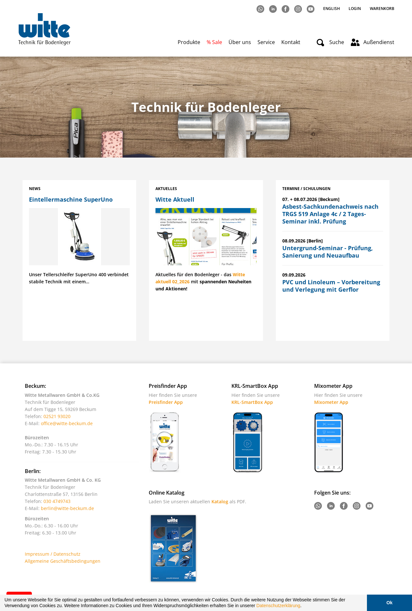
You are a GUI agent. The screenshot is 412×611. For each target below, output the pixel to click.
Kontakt (290, 42)
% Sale (214, 42)
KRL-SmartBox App (252, 402)
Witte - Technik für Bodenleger (44, 29)
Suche (336, 42)
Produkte (189, 42)
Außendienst (378, 42)
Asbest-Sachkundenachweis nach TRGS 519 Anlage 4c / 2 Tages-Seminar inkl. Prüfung (330, 214)
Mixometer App (331, 402)
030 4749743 (56, 501)
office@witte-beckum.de (67, 423)
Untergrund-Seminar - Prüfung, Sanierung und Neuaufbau (327, 251)
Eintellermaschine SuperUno (71, 199)
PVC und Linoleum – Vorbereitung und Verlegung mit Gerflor (331, 285)
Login (355, 8)
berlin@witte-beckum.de (67, 508)
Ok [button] (389, 602)
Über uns (240, 42)
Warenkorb (382, 8)
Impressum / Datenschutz (52, 554)
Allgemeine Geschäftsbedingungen (62, 561)
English (332, 8)
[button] (304, 606)
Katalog (219, 501)
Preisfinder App (166, 402)
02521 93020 (56, 416)
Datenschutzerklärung (278, 605)
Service (266, 42)
